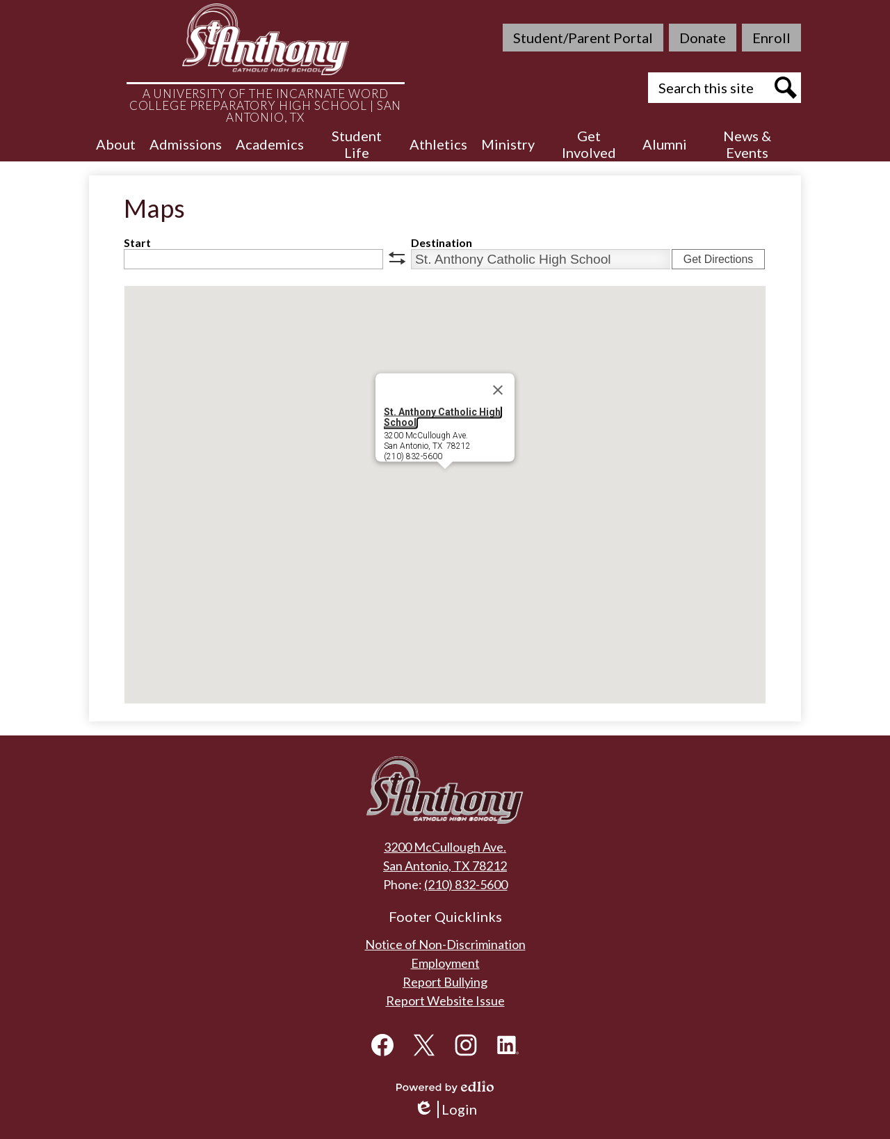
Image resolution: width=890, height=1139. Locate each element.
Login (445, 1109)
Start (137, 242)
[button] (116, 144)
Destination (441, 242)
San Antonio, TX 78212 (445, 865)
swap (397, 258)
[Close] (498, 389)
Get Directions (718, 259)
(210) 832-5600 (466, 884)
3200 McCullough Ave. (445, 846)
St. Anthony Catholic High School (442, 416)
